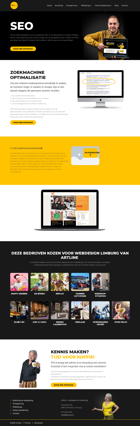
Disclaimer (38, 423)
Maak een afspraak (23, 49)
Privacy (28, 423)
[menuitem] (50, 5)
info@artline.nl (67, 415)
